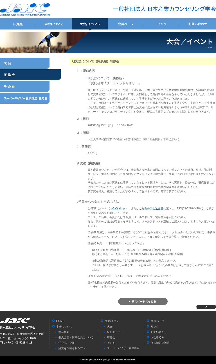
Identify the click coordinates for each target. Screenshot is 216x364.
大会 (30, 63)
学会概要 (63, 332)
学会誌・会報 (66, 342)
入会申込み (157, 337)
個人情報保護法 (160, 342)
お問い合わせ (198, 24)
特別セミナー (115, 332)
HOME (18, 24)
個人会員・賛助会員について (76, 337)
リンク (162, 24)
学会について (54, 24)
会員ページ (126, 24)
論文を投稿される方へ (72, 348)
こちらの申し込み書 (151, 208)
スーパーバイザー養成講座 (30, 98)
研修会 (30, 74)
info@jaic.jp (118, 208)
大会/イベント (90, 24)
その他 (30, 86)
